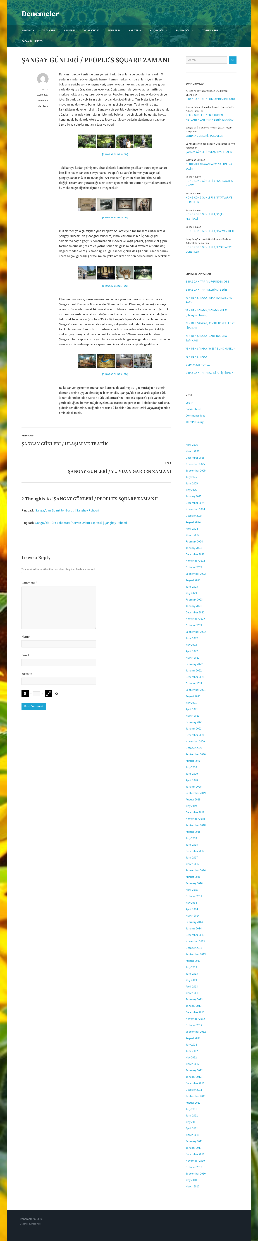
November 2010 (195, 1160)
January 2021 (194, 728)
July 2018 (191, 838)
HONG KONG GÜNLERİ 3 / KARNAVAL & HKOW (209, 183)
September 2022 (196, 631)
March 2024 (192, 535)
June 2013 (192, 973)
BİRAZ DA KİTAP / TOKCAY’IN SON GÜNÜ (210, 99)
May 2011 (191, 1122)
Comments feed (195, 415)
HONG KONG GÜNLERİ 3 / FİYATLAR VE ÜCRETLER (209, 200)
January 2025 (194, 496)
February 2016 (194, 883)
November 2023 (195, 561)
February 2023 (194, 599)
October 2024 (194, 515)
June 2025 (192, 483)
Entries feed (193, 409)
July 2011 (191, 1109)
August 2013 (193, 960)
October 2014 (194, 896)
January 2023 (194, 606)
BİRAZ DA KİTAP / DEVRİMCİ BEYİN (206, 289)
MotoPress (35, 1223)
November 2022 (195, 619)
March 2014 (192, 915)
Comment (29, 583)
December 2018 (195, 812)
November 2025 (195, 464)
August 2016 (193, 877)
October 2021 (194, 683)
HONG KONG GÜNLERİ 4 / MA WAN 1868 (210, 231)
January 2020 (194, 786)
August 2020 (193, 760)
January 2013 (194, 1006)
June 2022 (192, 638)
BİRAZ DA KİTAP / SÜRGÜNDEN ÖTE (207, 281)
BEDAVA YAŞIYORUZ (198, 364)
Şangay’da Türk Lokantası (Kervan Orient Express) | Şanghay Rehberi (81, 523)
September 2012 (196, 1031)
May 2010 (191, 1180)
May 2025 (191, 490)
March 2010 (192, 1186)
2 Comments (42, 100)
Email (25, 655)
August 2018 (193, 831)
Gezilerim (43, 106)
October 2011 (194, 1089)
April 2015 (192, 889)
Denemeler (40, 14)
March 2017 (192, 864)
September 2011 (196, 1096)
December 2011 (195, 1083)
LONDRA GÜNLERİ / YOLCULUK (204, 135)
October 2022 (194, 625)
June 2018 (192, 844)
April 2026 (192, 444)
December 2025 (195, 457)
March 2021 (192, 715)
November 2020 (195, 741)
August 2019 (193, 799)
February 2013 (194, 999)
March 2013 (192, 993)
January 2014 (194, 928)
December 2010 (195, 1154)
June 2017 (192, 857)
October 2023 (194, 567)
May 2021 (191, 702)
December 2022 (195, 612)
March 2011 (192, 1135)
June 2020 (192, 773)
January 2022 (194, 670)
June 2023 (192, 586)
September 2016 (196, 870)
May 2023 (191, 593)
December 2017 (195, 851)
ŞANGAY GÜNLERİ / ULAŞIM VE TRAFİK (209, 152)
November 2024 (195, 509)
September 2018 (196, 825)
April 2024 (192, 528)
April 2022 (192, 651)
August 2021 (193, 696)
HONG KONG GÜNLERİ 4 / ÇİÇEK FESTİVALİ (205, 216)
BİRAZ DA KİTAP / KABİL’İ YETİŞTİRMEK (209, 372)
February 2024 (194, 541)
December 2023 (195, 554)
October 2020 (194, 748)
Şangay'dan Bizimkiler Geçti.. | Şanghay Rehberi (67, 510)
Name (26, 636)
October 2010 (194, 1167)
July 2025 (191, 477)
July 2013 (191, 967)
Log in (189, 402)
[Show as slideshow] (115, 154)
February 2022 (194, 664)
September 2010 (196, 1173)
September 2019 (196, 793)
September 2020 (196, 754)
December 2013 (195, 935)
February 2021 (194, 722)
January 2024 (194, 548)
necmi (45, 89)
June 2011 (192, 1115)
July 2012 (191, 1044)
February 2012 (194, 1070)
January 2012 (194, 1077)
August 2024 (193, 522)
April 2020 (192, 780)
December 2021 (195, 677)
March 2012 (192, 1064)
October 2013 (194, 948)
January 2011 (194, 1147)
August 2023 (193, 580)
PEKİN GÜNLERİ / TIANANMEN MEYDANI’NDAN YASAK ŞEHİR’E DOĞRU (209, 117)
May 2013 (191, 980)
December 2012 (195, 1012)
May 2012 (191, 1057)
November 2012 (195, 1018)
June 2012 (192, 1051)
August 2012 (193, 1038)
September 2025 (196, 470)
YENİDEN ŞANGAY (196, 356)
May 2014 (191, 902)
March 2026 (192, 451)
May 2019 (191, 806)
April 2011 (192, 1128)
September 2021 (196, 690)
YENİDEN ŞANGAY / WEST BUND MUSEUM (211, 348)
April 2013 (192, 986)
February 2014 (194, 922)
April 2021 (192, 709)
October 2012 (194, 1025)
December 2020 (195, 735)
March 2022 (192, 657)
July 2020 (191, 767)
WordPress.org (195, 422)
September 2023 (196, 573)
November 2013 (195, 941)
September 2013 (196, 954)
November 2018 (195, 819)
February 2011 (194, 1141)
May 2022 (191, 644)
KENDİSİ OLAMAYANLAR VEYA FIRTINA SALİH (209, 166)
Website (27, 674)
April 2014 (192, 909)
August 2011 (193, 1102)
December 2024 (195, 502)
